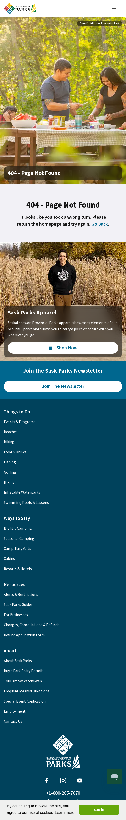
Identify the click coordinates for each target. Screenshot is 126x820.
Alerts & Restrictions (21, 594)
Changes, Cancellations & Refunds (31, 625)
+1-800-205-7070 (63, 793)
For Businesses (16, 615)
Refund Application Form (24, 635)
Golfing (10, 472)
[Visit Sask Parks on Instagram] (63, 780)
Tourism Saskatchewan (23, 681)
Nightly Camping (18, 528)
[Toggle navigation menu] (114, 8)
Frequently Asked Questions (26, 691)
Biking (9, 442)
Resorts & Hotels (18, 569)
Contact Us (13, 721)
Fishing (10, 462)
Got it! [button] (99, 810)
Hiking (9, 482)
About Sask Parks (18, 660)
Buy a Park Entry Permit (23, 670)
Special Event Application (25, 701)
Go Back (99, 224)
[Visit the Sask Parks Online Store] (63, 348)
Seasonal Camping (19, 538)
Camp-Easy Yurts (17, 548)
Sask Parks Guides (18, 604)
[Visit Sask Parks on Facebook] (46, 780)
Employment (15, 711)
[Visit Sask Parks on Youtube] (79, 780)
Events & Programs (19, 422)
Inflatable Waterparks (22, 492)
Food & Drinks (15, 452)
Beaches (10, 432)
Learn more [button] (64, 812)
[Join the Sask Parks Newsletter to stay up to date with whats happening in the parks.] (63, 386)
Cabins (9, 558)
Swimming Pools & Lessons (26, 502)
